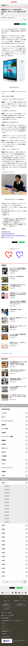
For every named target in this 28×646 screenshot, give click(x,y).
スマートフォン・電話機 (7, 436)
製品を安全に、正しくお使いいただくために (21, 604)
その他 (24, 19)
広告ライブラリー (7, 600)
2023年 (3, 529)
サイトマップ (3, 623)
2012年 (3, 572)
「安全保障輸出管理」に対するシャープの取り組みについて (11, 620)
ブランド (3, 464)
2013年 (3, 568)
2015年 (3, 560)
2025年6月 (6, 505)
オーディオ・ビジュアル (7, 421)
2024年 (3, 525)
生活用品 (3, 444)
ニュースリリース (7, 596)
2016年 (3, 556)
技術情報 (3, 460)
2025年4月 (6, 512)
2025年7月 (6, 502)
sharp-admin (12, 17)
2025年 (3, 482)
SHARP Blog (21, 596)
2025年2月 (6, 518)
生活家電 (3, 432)
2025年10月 (6, 492)
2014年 (3, 564)
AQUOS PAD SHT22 (6, 231)
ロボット (3, 417)
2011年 (3, 576)
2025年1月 (6, 521)
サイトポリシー (4, 625)
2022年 (3, 533)
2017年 (3, 552)
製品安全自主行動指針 (5, 618)
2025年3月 (6, 515)
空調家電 (3, 424)
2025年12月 (6, 486)
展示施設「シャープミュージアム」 (20, 600)
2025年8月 (6, 499)
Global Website (4, 633)
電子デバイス (4, 448)
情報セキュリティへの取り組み (6, 612)
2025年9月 (6, 496)
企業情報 (3, 471)
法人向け (3, 452)
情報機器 (3, 440)
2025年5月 (6, 508)
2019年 (3, 545)
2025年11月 (6, 489)
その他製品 (4, 456)
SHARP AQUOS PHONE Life (8, 233)
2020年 (3, 541)
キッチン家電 (4, 428)
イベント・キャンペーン (7, 467)
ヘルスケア (4, 413)
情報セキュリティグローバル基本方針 (7, 615)
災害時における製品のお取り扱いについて (7, 604)
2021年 (3, 537)
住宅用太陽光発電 (5, 409)
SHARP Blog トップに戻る (7, 353)
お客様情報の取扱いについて (6, 631)
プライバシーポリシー (5, 628)
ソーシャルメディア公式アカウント (7, 608)
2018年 (3, 548)
